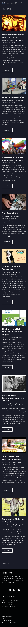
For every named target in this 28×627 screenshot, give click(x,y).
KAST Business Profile (13, 97)
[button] (24, 2)
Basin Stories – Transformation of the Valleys (13, 398)
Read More (7, 70)
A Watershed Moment (13, 157)
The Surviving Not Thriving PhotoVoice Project (12, 332)
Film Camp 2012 (10, 213)
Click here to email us (8, 606)
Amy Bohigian (19, 40)
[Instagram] (9, 590)
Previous (6, 563)
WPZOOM (12, 622)
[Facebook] (18, 590)
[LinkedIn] (14, 590)
